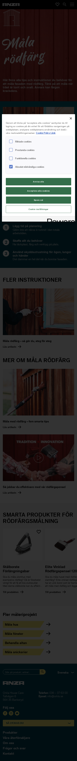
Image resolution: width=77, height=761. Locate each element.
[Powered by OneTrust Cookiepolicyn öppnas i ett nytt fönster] (60, 219)
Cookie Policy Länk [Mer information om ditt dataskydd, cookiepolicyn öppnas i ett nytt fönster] (46, 132)
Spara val (38, 200)
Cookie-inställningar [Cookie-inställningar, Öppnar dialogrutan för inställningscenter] (38, 209)
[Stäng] (71, 118)
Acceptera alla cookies (38, 191)
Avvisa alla (38, 181)
